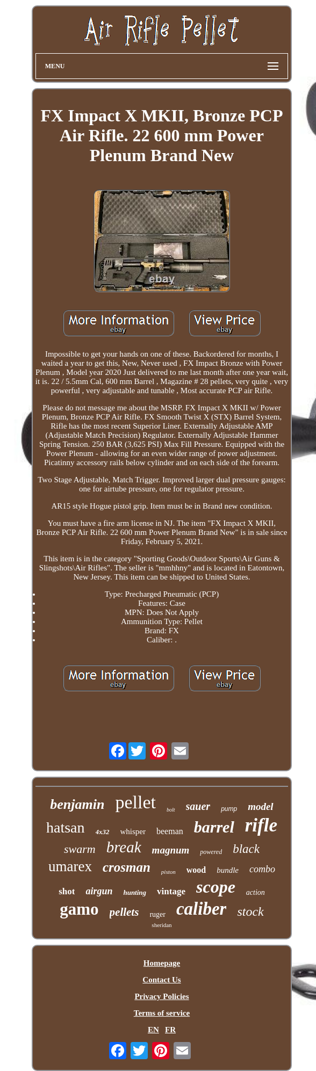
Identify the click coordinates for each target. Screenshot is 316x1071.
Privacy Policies (161, 996)
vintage (171, 891)
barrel (214, 827)
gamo (79, 909)
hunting (134, 892)
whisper (133, 831)
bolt (171, 810)
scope (215, 886)
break (123, 847)
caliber (201, 908)
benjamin (77, 804)
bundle (228, 870)
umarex (70, 866)
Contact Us (161, 979)
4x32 (103, 832)
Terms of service (162, 1013)
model (261, 806)
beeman (169, 831)
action (255, 892)
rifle (261, 825)
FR (170, 1029)
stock (250, 911)
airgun (98, 891)
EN (153, 1029)
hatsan (65, 827)
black (246, 849)
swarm (80, 849)
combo (262, 869)
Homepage (161, 963)
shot (67, 891)
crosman (126, 867)
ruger (157, 914)
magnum (171, 850)
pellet (135, 802)
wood (196, 869)
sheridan (161, 925)
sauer (198, 806)
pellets (124, 912)
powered (211, 852)
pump (229, 809)
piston (168, 872)
